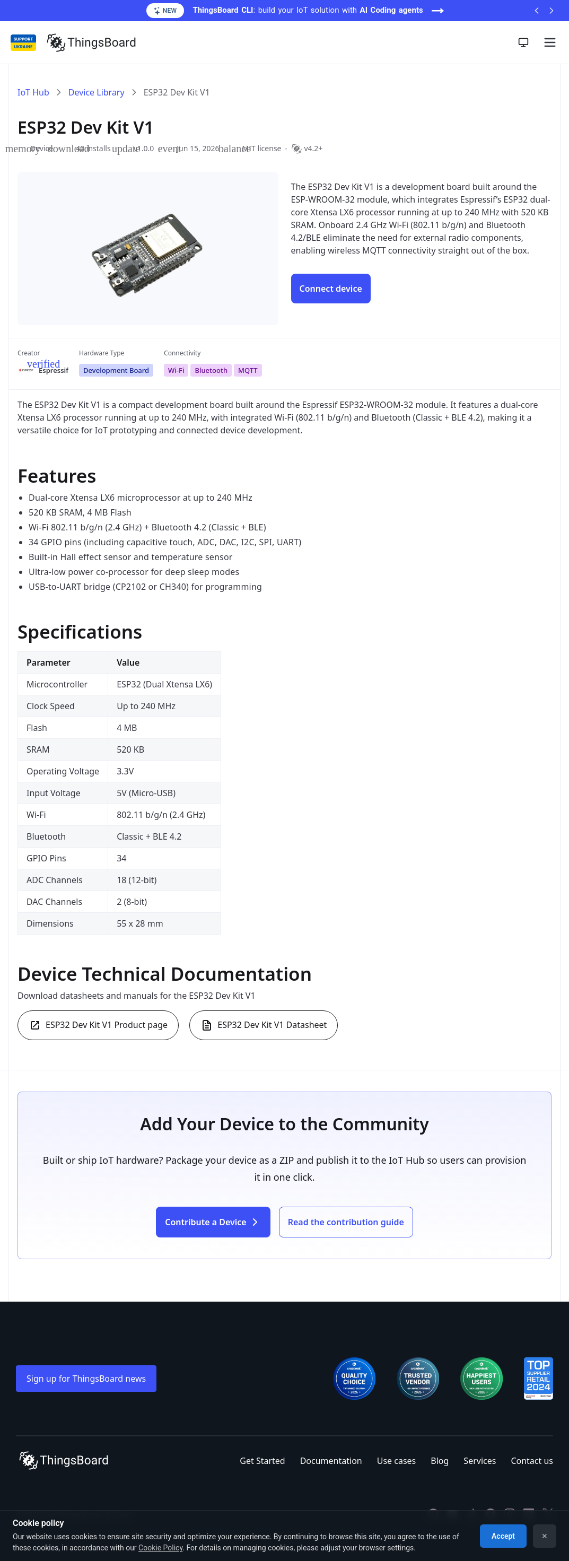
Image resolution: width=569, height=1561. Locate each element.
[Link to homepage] (91, 42)
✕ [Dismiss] (544, 1536)
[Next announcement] (551, 11)
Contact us (532, 1461)
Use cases (396, 1461)
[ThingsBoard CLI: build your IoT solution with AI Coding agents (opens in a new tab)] (284, 10)
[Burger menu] (549, 42)
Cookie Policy (160, 1547)
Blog (440, 1461)
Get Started (262, 1461)
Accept (503, 1536)
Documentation (331, 1461)
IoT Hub (33, 92)
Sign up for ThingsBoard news (86, 1378)
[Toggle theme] (523, 42)
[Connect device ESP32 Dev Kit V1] (331, 288)
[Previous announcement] (537, 11)
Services (479, 1461)
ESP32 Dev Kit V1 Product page (98, 1025)
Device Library (96, 92)
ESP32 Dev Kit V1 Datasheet (263, 1025)
